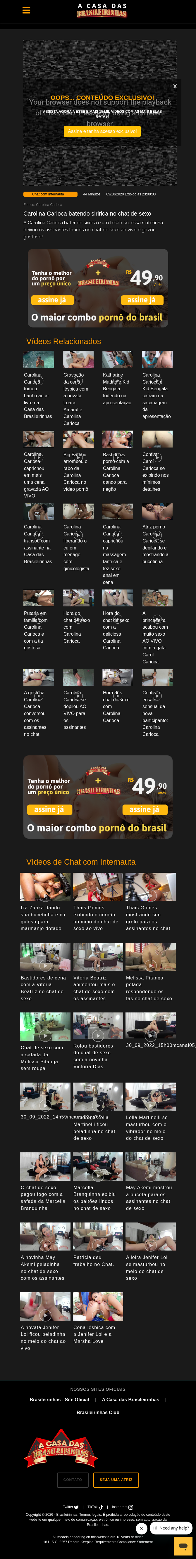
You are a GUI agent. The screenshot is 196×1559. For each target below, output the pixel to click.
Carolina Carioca (49, 205)
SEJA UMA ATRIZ (116, 1480)
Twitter (71, 1507)
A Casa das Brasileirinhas (130, 1399)
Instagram (122, 1507)
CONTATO (72, 1480)
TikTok (95, 1507)
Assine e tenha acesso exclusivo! (102, 131)
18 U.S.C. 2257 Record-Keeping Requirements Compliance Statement (98, 1542)
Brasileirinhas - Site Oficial (59, 1399)
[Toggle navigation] (26, 10)
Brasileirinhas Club (98, 1412)
